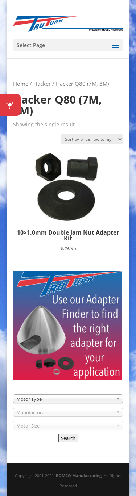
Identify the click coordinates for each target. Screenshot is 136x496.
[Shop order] (92, 139)
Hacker (42, 83)
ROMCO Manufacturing (79, 475)
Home (20, 83)
